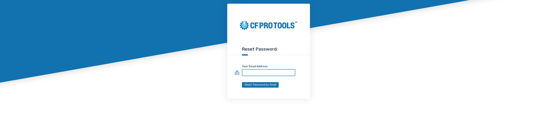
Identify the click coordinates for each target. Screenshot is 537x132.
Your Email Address (255, 66)
